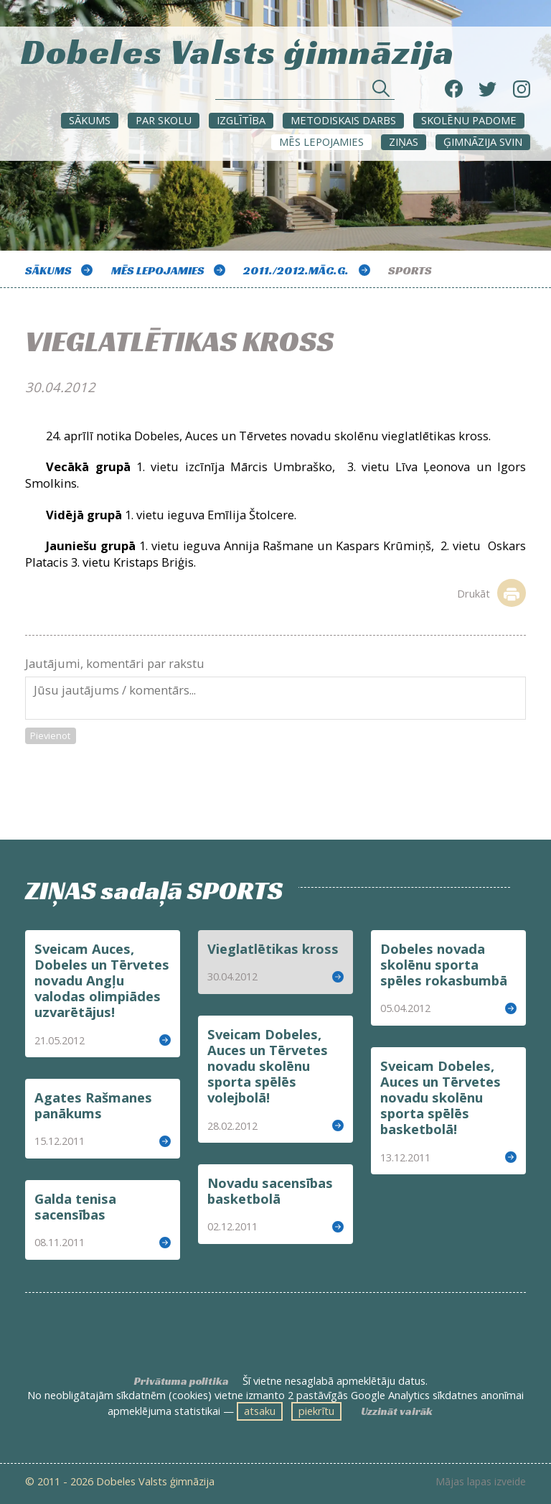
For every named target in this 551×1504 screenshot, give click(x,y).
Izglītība (241, 120)
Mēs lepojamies (321, 141)
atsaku (260, 1410)
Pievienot (50, 735)
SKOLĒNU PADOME (469, 120)
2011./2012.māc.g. (296, 270)
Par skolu (164, 120)
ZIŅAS (403, 141)
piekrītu (316, 1410)
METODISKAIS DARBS (343, 120)
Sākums (89, 120)
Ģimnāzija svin (482, 141)
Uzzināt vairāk (397, 1411)
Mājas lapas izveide (480, 1481)
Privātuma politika (181, 1381)
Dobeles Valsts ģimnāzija (238, 49)
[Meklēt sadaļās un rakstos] (305, 92)
